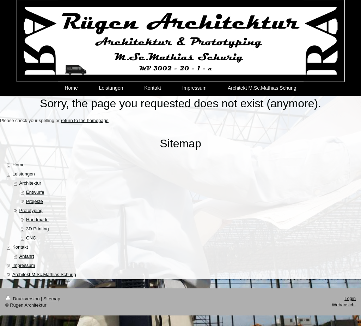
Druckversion (23, 298)
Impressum (23, 265)
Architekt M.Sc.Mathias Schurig (44, 274)
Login (350, 298)
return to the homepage (85, 120)
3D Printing (37, 228)
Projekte (34, 201)
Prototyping (31, 210)
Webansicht (344, 304)
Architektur (30, 183)
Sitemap (51, 298)
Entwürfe (35, 192)
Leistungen (23, 174)
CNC (31, 238)
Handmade (37, 219)
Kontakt (20, 247)
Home (18, 164)
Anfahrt (26, 256)
